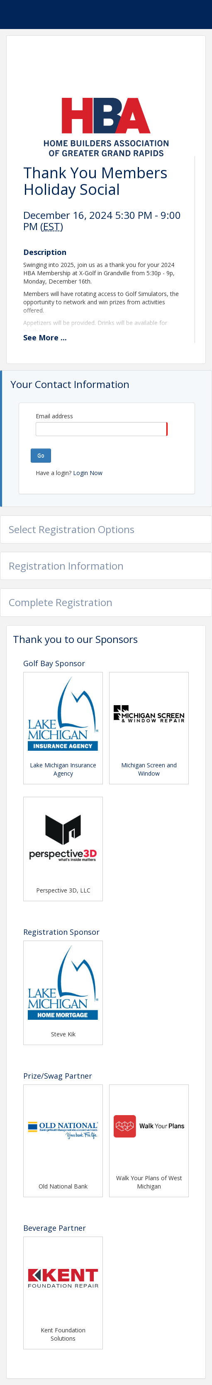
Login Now (87, 473)
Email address (54, 416)
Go (40, 455)
